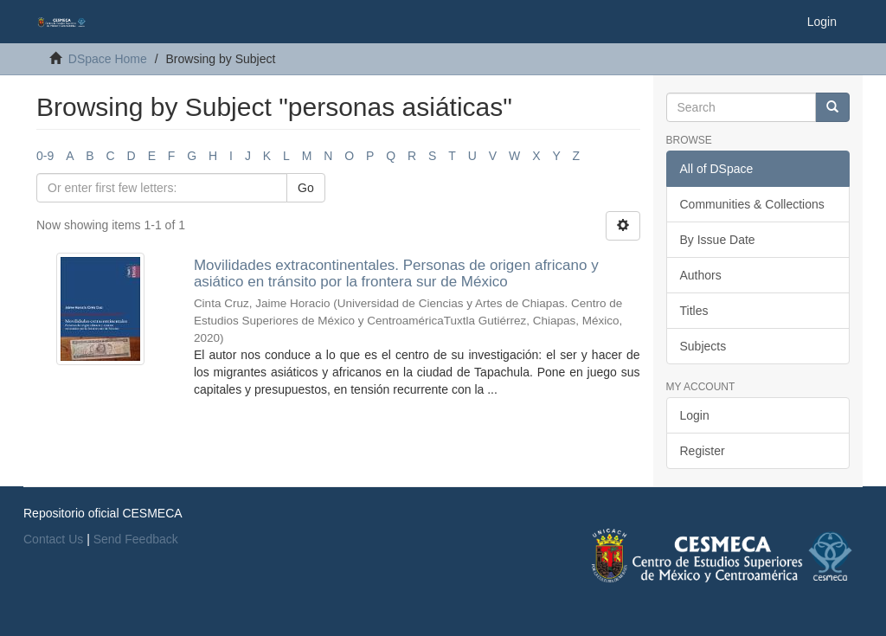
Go (306, 188)
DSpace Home (107, 59)
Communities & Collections (752, 204)
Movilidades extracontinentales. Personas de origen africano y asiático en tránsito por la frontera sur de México (396, 273)
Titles (694, 311)
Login (694, 415)
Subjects (703, 346)
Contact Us (53, 539)
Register (702, 451)
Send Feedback (135, 539)
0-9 (45, 156)
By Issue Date (717, 240)
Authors (701, 275)
